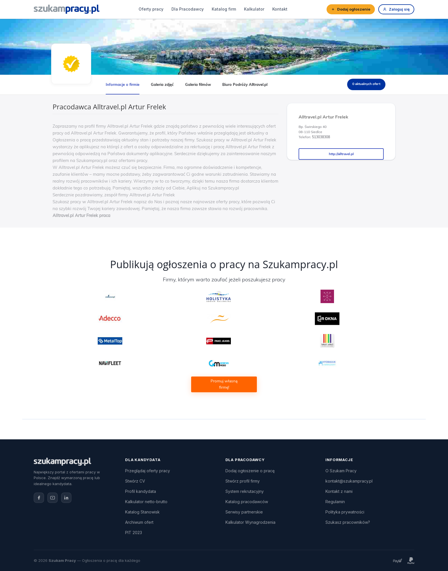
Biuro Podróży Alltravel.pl (244, 84)
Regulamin (335, 501)
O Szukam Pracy (341, 470)
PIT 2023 (133, 532)
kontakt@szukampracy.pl (349, 481)
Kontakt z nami (339, 491)
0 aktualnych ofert (366, 84)
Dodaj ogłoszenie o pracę (250, 470)
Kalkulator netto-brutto (146, 501)
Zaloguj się (396, 9)
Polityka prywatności (344, 511)
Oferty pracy (151, 9)
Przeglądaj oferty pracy (147, 470)
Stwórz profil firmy (242, 481)
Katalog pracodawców (246, 501)
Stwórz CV (135, 481)
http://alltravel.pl (341, 154)
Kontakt (279, 9)
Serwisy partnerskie (244, 511)
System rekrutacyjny (244, 491)
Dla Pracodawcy (187, 9)
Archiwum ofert (139, 522)
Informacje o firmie (122, 84)
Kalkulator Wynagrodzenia (250, 522)
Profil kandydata (140, 491)
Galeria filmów (198, 84)
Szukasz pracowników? (347, 522)
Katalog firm (224, 9)
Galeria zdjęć (162, 84)
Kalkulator (254, 9)
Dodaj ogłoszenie (350, 9)
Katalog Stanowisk (142, 511)
